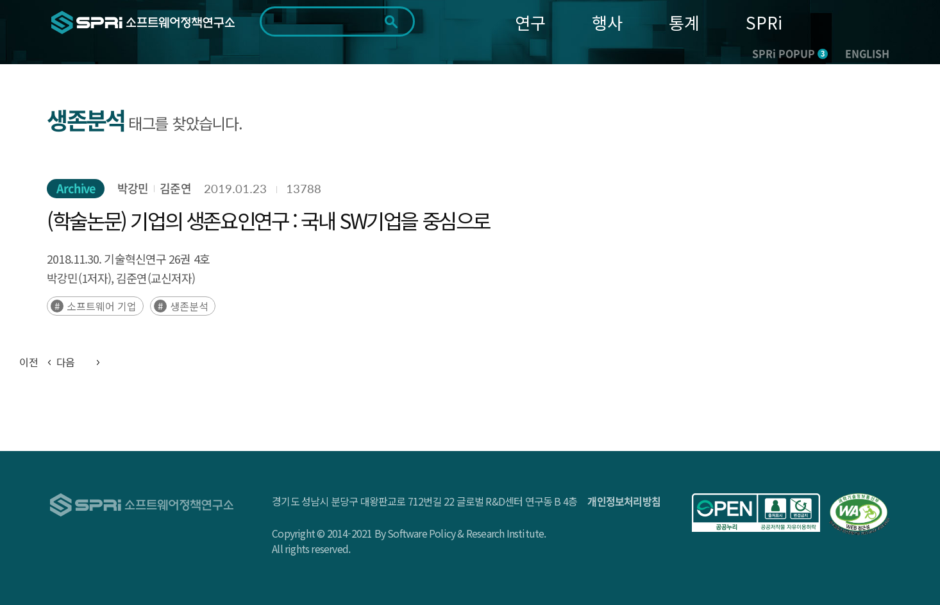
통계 (684, 22)
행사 (607, 22)
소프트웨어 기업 (102, 306)
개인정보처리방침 (623, 501)
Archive (75, 188)
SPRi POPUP (790, 53)
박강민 (132, 188)
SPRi (764, 22)
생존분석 (189, 306)
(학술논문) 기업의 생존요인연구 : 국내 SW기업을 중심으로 (268, 220)
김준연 (175, 188)
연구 (530, 22)
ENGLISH (867, 53)
